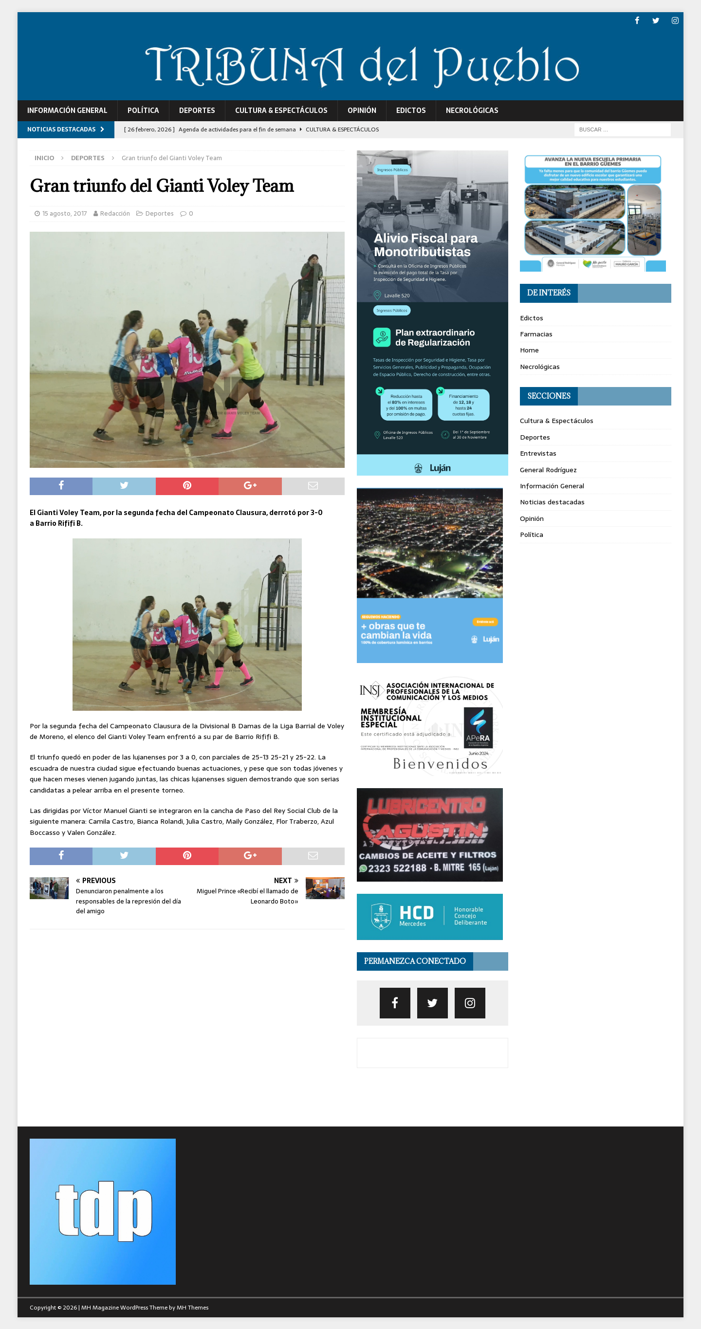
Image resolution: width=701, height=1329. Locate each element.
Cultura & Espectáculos (281, 110)
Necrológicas (472, 110)
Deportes (197, 110)
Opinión (362, 110)
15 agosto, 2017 (64, 213)
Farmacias (536, 334)
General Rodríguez (548, 469)
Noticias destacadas (552, 502)
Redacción (115, 213)
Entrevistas (538, 453)
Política (143, 110)
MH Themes (192, 1307)
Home (529, 350)
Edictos (411, 110)
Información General (67, 110)
